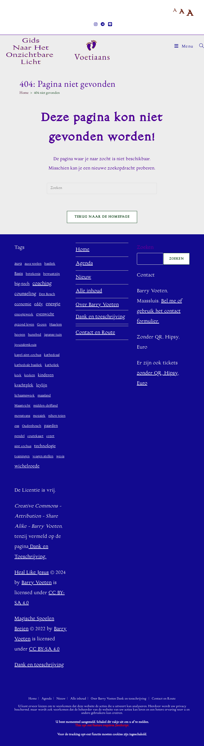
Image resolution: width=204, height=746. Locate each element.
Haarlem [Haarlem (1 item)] (55, 325)
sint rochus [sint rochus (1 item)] (22, 446)
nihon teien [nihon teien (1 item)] (56, 416)
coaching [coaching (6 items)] (42, 284)
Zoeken (145, 248)
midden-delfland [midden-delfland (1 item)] (45, 406)
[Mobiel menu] (184, 46)
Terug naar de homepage (102, 217)
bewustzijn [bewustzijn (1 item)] (51, 274)
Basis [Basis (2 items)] (18, 274)
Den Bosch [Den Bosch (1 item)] (47, 294)
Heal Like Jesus (31, 573)
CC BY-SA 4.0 (44, 649)
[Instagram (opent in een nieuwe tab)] (95, 24)
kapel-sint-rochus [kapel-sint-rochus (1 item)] (27, 355)
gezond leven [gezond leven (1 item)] (24, 325)
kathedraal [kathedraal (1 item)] (52, 355)
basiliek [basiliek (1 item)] (49, 264)
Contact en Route (95, 333)
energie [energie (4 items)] (53, 304)
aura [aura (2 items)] (18, 264)
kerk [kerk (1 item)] (17, 375)
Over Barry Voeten (97, 305)
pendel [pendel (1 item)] (19, 436)
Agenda (84, 263)
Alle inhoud (89, 291)
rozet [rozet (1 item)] (50, 436)
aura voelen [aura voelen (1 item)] (33, 264)
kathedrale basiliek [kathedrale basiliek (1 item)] (28, 365)
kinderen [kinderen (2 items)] (46, 375)
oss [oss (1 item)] (16, 426)
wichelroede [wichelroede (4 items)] (27, 466)
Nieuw (83, 277)
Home (82, 250)
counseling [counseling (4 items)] (25, 294)
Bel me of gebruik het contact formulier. (159, 311)
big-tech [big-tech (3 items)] (22, 284)
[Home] (23, 92)
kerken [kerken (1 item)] (29, 375)
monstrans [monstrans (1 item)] (22, 416)
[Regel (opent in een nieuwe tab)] (109, 24)
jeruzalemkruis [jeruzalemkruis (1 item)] (25, 345)
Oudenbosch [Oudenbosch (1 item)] (31, 426)
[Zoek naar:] (199, 46)
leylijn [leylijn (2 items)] (41, 385)
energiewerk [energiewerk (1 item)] (23, 315)
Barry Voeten (36, 583)
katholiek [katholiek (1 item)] (52, 365)
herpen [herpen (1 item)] (19, 335)
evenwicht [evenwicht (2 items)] (45, 314)
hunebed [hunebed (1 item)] (34, 335)
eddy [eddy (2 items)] (38, 304)
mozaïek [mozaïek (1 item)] (39, 416)
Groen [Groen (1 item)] (42, 325)
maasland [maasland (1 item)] (44, 396)
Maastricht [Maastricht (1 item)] (22, 406)
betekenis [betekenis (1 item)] (33, 274)
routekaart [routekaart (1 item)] (35, 436)
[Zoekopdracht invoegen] (102, 188)
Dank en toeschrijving (100, 317)
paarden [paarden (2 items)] (51, 426)
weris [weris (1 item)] (60, 456)
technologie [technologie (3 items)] (45, 446)
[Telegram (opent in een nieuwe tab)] (102, 24)
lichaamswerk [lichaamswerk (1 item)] (24, 396)
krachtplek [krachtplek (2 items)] (23, 385)
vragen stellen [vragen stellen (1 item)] (42, 456)
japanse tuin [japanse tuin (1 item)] (53, 335)
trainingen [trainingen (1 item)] (22, 456)
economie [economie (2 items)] (22, 304)
